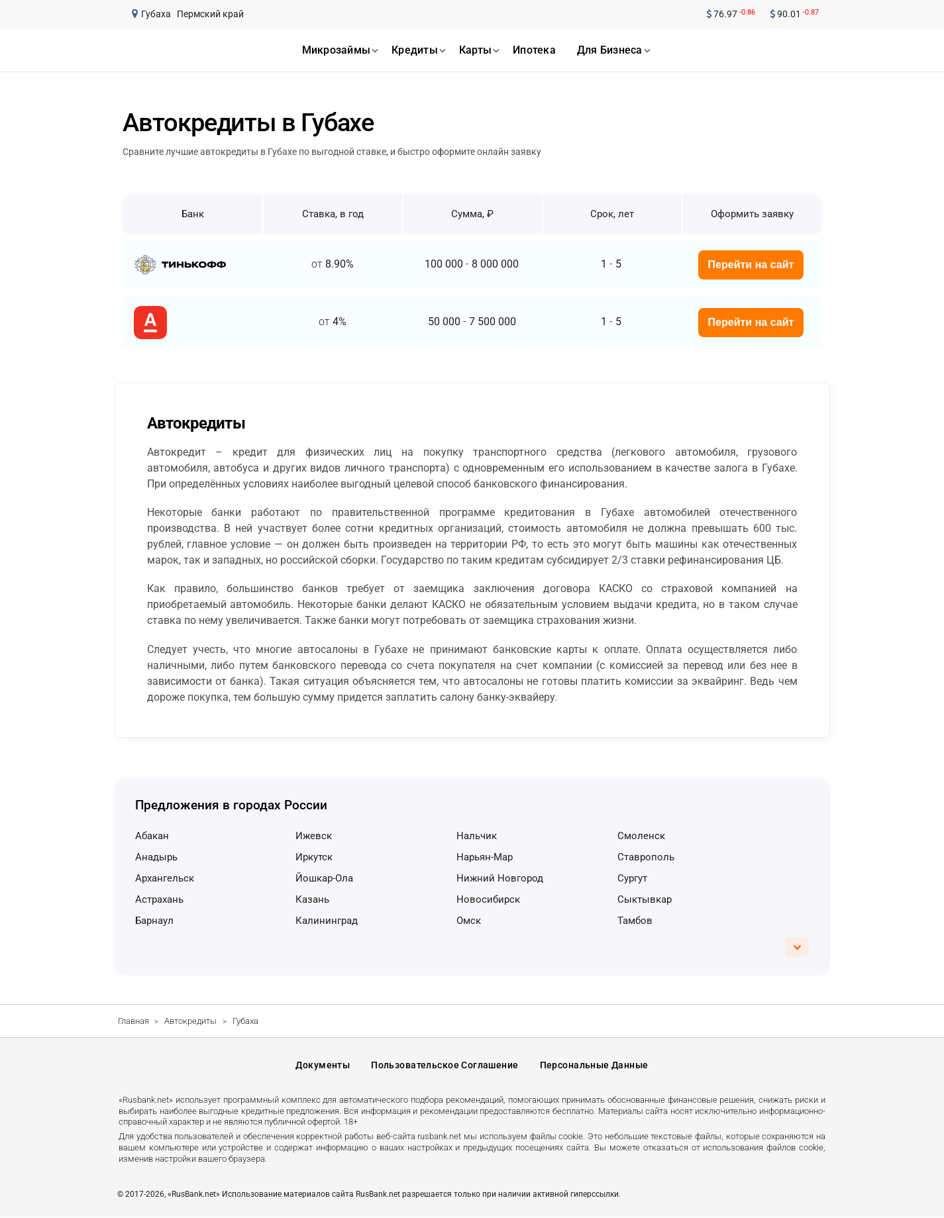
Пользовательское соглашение (444, 1065)
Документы (322, 1065)
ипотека (534, 50)
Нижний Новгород (499, 878)
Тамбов (635, 921)
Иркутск (314, 857)
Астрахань (159, 899)
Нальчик (476, 836)
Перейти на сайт (751, 264)
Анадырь (156, 857)
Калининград (326, 921)
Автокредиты (190, 1021)
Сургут (632, 878)
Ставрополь (645, 857)
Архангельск (164, 878)
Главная (133, 1021)
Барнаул (154, 921)
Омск (468, 921)
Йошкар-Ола (324, 878)
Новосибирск (488, 899)
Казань (312, 899)
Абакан (152, 836)
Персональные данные (594, 1065)
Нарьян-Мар (484, 857)
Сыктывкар (644, 899)
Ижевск (313, 836)
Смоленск (641, 836)
